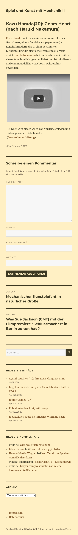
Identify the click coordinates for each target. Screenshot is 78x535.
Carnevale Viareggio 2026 (35, 444)
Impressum (16, 512)
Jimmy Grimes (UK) (20, 399)
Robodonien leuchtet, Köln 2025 (28, 408)
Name (10, 227)
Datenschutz (16, 517)
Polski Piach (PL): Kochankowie (52, 461)
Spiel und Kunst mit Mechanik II (35, 10)
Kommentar (14, 182)
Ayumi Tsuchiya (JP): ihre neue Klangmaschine (37, 378)
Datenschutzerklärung (21, 137)
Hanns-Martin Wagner (23, 453)
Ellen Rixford (17, 449)
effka (8, 146)
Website (11, 257)
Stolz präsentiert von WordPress (55, 529)
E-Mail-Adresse (16, 242)
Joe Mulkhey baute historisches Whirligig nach (37, 416)
